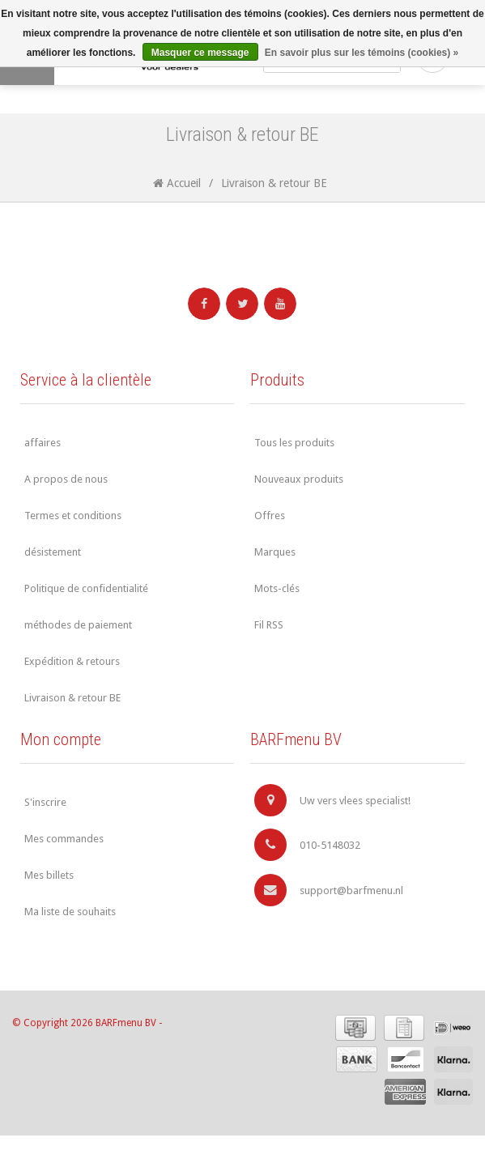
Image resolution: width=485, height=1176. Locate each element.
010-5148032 (307, 845)
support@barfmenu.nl (328, 890)
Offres (269, 515)
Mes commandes (64, 839)
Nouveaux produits (298, 479)
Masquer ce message (200, 52)
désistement (52, 552)
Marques (275, 552)
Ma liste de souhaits (70, 911)
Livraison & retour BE (274, 183)
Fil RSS (268, 625)
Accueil (177, 183)
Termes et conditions (72, 515)
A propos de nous (66, 479)
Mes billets (49, 875)
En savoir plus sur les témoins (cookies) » (361, 52)
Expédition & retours (72, 661)
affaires (42, 443)
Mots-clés (277, 588)
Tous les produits (294, 443)
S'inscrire (45, 802)
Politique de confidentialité (86, 588)
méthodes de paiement (78, 625)
